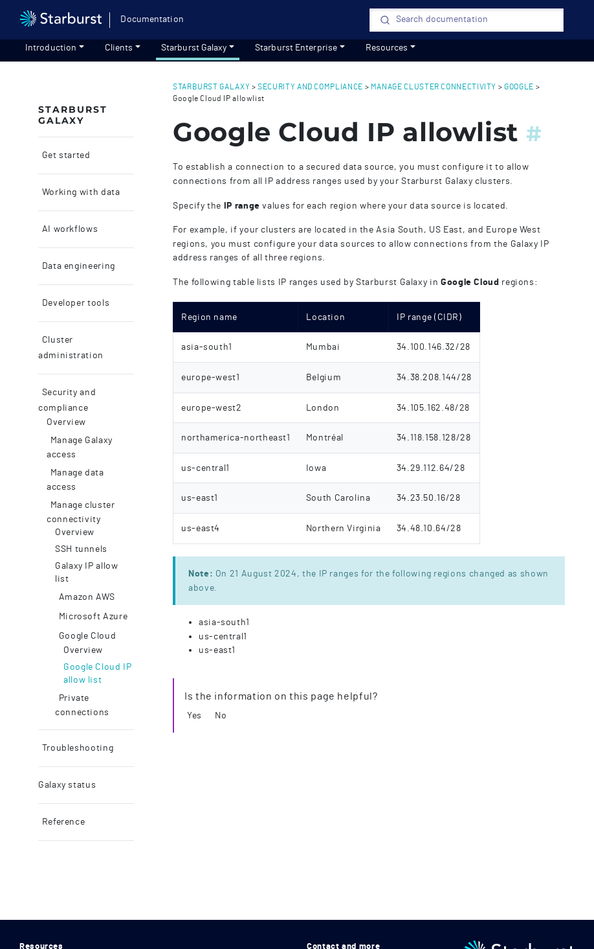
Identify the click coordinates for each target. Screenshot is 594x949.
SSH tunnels (81, 549)
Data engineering (77, 266)
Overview (66, 422)
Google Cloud (86, 636)
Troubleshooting (76, 748)
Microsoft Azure (91, 616)
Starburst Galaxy (194, 47)
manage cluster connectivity (433, 87)
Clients (119, 47)
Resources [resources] (387, 47)
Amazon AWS (85, 597)
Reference (62, 822)
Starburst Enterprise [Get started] (296, 47)
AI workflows (68, 229)
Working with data (79, 192)
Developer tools (74, 303)
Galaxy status (67, 785)
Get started (65, 155)
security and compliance (310, 87)
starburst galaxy (211, 87)
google (519, 87)
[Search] (466, 20)
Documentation (151, 19)
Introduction (50, 47)
